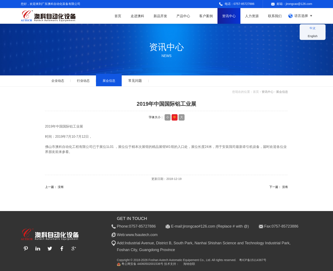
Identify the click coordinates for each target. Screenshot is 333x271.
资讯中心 (268, 91)
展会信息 (112, 80)
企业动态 (58, 80)
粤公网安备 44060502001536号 (140, 264)
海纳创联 (189, 263)
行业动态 (85, 80)
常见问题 (139, 80)
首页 (256, 91)
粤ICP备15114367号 (252, 260)
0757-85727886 (244, 4)
